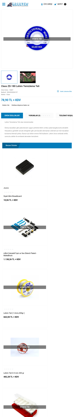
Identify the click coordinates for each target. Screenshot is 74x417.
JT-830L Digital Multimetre (14, 334)
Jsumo (6, 178)
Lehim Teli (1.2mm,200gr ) (14, 234)
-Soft (26, 415)
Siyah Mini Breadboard (13, 186)
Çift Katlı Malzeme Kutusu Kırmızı (17, 287)
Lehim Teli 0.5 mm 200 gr (49, 234)
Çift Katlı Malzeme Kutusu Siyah (52, 284)
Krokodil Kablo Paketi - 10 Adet (51, 334)
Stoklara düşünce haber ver (20, 105)
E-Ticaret (30, 415)
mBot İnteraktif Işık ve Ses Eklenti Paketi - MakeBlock (52, 185)
